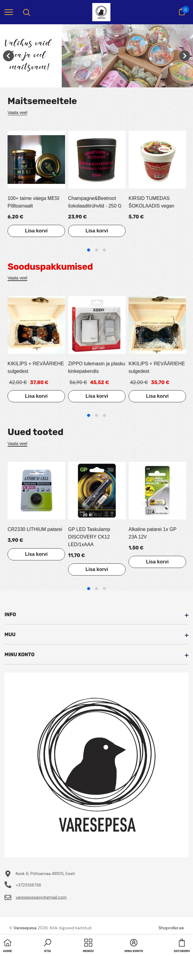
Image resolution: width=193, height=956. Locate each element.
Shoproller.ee (171, 928)
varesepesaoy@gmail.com (41, 897)
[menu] (9, 12)
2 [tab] (96, 250)
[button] (47, 946)
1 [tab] (88, 250)
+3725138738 (28, 885)
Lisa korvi (36, 230)
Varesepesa (25, 928)
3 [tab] (104, 250)
